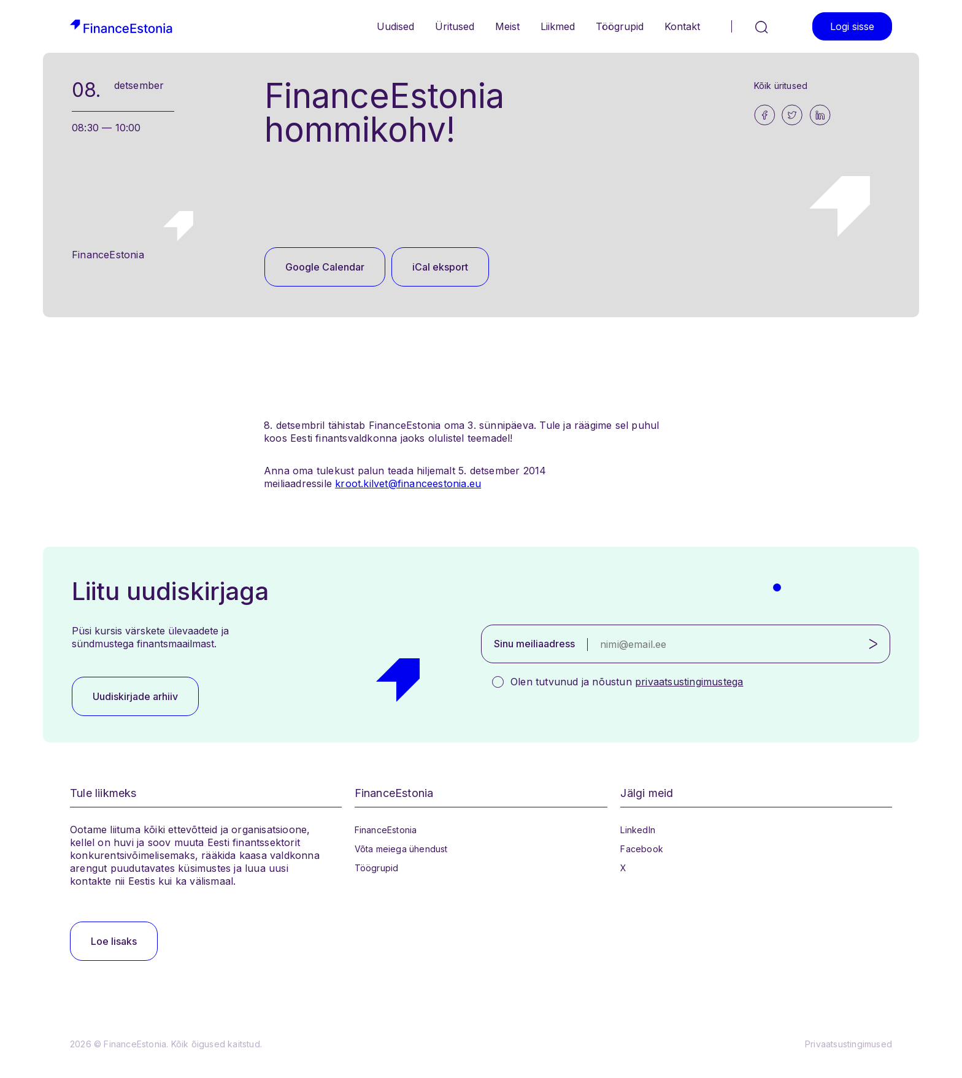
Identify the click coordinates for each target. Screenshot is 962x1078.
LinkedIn (637, 830)
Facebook (641, 849)
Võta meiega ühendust (401, 849)
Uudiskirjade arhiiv (135, 696)
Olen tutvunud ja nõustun (626, 682)
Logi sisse (852, 26)
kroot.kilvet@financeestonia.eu (408, 483)
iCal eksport (440, 267)
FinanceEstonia (386, 830)
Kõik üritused (781, 85)
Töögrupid (620, 26)
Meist (507, 26)
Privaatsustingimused (848, 1044)
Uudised (395, 26)
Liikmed (558, 26)
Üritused (454, 26)
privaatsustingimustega (689, 682)
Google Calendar (324, 267)
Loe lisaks (114, 941)
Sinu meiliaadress (534, 643)
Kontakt (682, 26)
